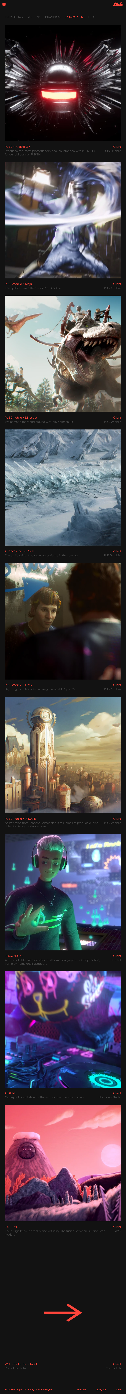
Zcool (118, 1389)
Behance (81, 1389)
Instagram (101, 1389)
